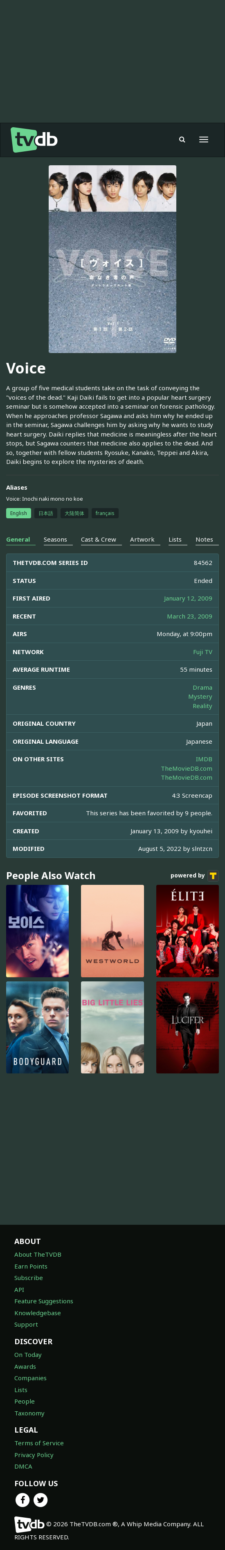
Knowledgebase (37, 1313)
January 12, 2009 (188, 598)
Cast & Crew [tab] (98, 539)
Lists (20, 1390)
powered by (195, 876)
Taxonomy (29, 1413)
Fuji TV (202, 652)
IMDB (204, 759)
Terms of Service (39, 1443)
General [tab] (18, 539)
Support (26, 1324)
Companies (30, 1378)
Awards (25, 1366)
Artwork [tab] (142, 539)
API (19, 1289)
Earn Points (30, 1266)
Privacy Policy (34, 1455)
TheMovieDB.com (186, 768)
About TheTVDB (37, 1254)
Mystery (200, 696)
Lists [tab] (175, 539)
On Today (28, 1354)
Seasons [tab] (55, 539)
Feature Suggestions (43, 1301)
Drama (202, 687)
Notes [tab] (204, 539)
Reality (202, 706)
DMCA (23, 1466)
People (24, 1401)
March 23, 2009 (189, 616)
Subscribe (28, 1277)
